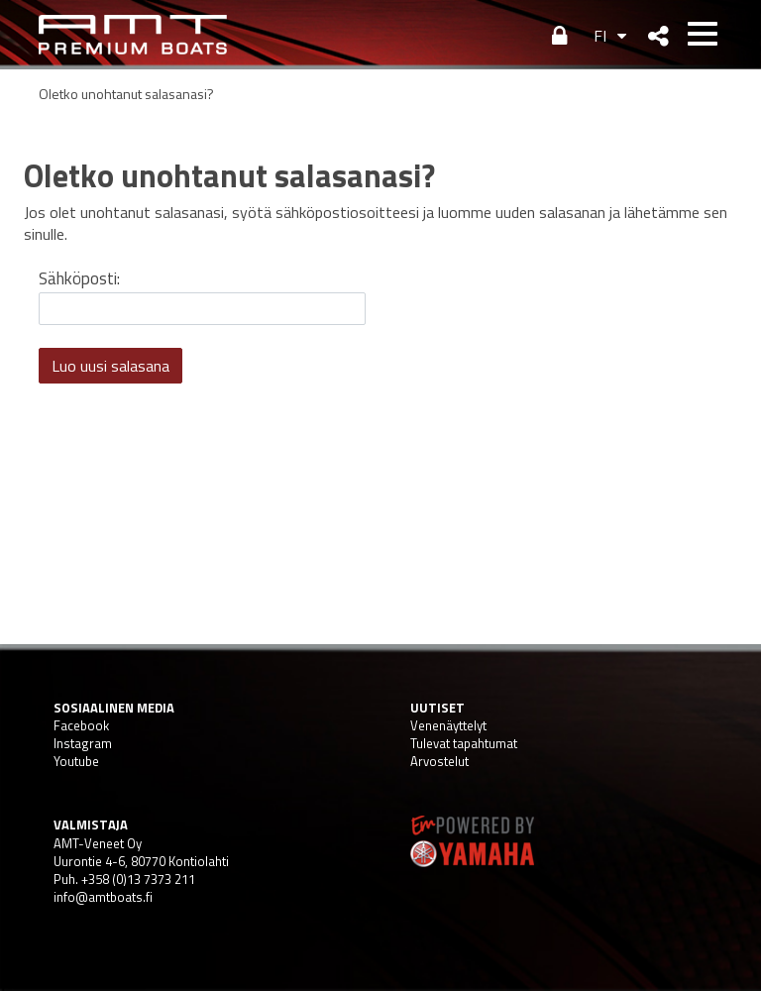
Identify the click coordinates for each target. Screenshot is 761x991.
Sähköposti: (79, 278)
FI (600, 36)
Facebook (81, 725)
